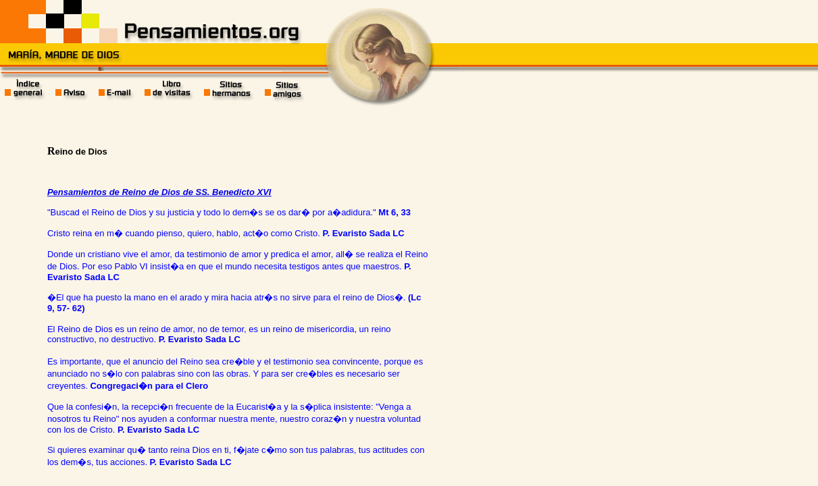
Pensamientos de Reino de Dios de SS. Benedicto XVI (159, 192)
